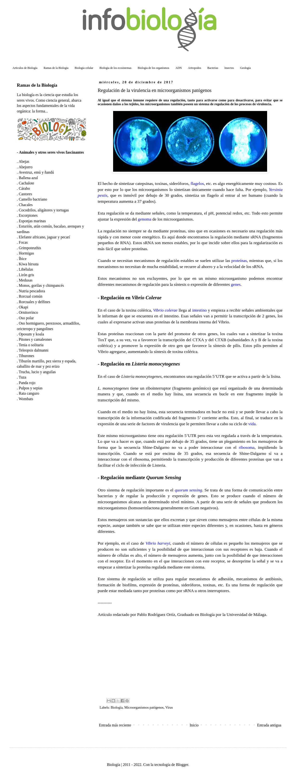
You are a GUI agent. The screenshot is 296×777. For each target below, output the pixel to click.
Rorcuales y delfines (34, 302)
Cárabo (24, 188)
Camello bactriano (33, 199)
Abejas (24, 161)
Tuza (22, 377)
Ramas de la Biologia (56, 68)
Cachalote (26, 183)
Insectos (229, 68)
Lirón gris (26, 275)
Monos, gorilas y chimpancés (41, 285)
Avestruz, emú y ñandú (36, 172)
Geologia (245, 68)
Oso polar (26, 318)
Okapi (23, 307)
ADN (178, 68)
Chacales (26, 205)
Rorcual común (30, 296)
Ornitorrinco (28, 312)
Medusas (25, 280)
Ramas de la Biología (37, 85)
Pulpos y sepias (31, 388)
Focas (23, 242)
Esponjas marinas (32, 221)
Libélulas (26, 269)
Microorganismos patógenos (144, 707)
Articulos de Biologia (25, 68)
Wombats (26, 399)
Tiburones (26, 356)
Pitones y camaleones (35, 339)
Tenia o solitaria (31, 345)
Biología (117, 707)
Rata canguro (29, 393)
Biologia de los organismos (153, 68)
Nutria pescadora (32, 291)
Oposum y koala (31, 334)
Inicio (194, 725)
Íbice (22, 259)
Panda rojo (27, 383)
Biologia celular (84, 68)
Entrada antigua (269, 725)
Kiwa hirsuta (29, 264)
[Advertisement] (190, 657)
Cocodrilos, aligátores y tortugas (44, 210)
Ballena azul (28, 178)
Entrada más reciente (115, 725)
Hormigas (26, 253)
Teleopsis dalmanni (34, 350)
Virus (169, 707)
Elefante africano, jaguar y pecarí (44, 237)
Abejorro (25, 167)
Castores (25, 194)
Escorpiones (28, 215)
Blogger (182, 765)
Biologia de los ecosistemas (115, 68)
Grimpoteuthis (30, 248)
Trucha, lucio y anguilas (37, 372)
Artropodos (194, 68)
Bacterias (212, 68)
